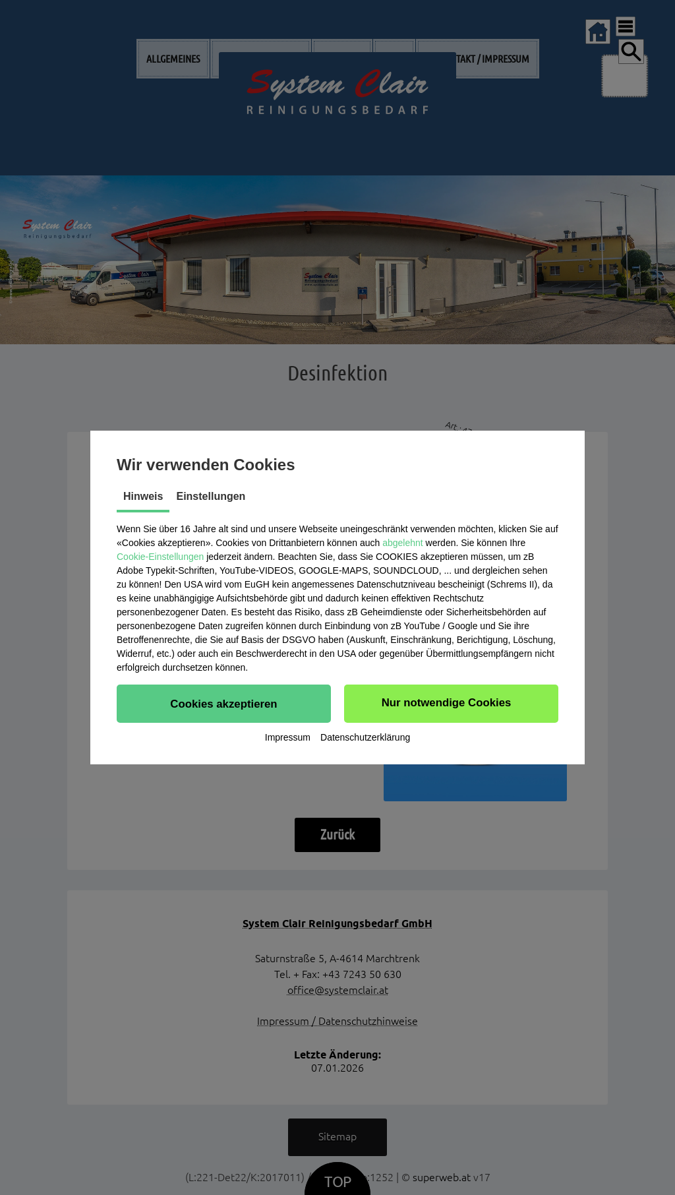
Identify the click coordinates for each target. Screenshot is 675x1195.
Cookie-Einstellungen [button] (160, 555)
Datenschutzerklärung (365, 738)
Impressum (287, 738)
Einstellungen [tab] (210, 495)
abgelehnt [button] (402, 541)
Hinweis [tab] (143, 495)
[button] (224, 702)
